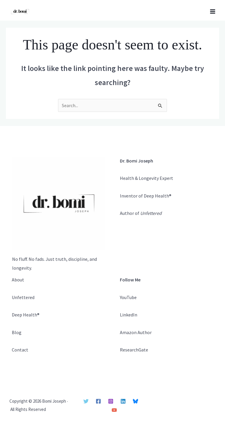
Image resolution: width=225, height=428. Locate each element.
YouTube (128, 297)
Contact (20, 350)
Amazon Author (136, 332)
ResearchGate (134, 350)
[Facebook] (98, 401)
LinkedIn (128, 315)
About (18, 280)
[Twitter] (86, 401)
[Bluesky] (135, 401)
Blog (16, 332)
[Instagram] (110, 401)
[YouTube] (114, 410)
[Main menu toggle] (212, 11)
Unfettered (23, 297)
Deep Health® (25, 315)
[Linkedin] (123, 401)
